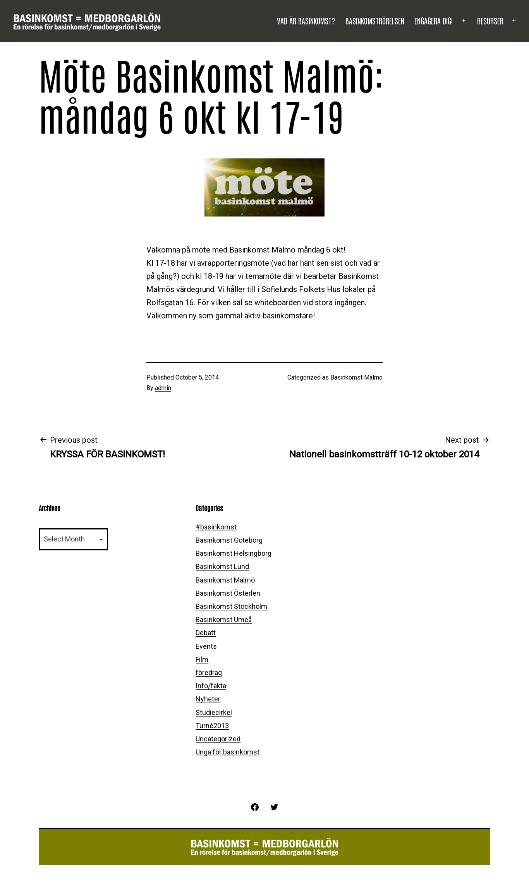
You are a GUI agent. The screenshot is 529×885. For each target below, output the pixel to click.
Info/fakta (211, 686)
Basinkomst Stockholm (231, 606)
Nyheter (208, 699)
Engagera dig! (433, 20)
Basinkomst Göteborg (229, 540)
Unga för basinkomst (227, 752)
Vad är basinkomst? (306, 20)
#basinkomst (216, 527)
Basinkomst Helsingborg (233, 553)
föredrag (209, 672)
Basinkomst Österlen (228, 593)
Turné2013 (212, 726)
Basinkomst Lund (222, 566)
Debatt (206, 633)
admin (163, 388)
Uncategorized (218, 739)
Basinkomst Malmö (356, 377)
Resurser (490, 20)
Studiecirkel (214, 712)
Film (202, 659)
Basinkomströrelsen (374, 20)
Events (206, 646)
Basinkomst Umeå (224, 619)
